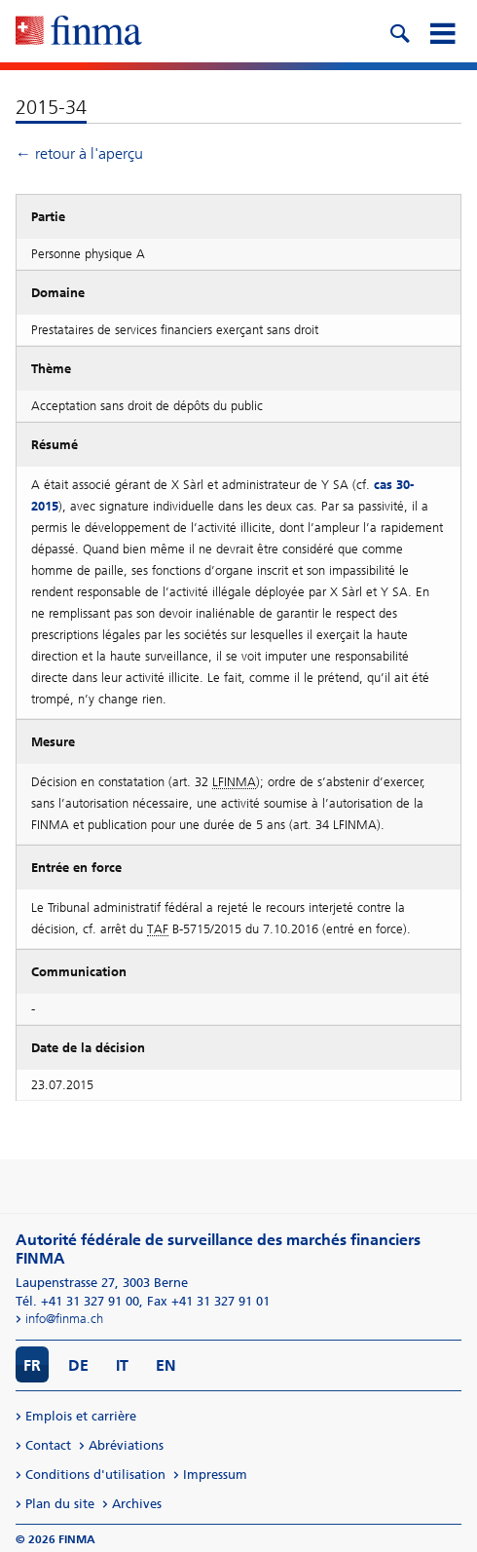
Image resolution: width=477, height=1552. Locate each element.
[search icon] (399, 31)
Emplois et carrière (80, 1416)
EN (166, 1365)
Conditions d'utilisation (95, 1474)
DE (78, 1365)
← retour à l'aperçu (79, 153)
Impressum (215, 1474)
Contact (48, 1445)
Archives (137, 1503)
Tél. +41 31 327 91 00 (77, 1301)
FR (32, 1365)
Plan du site (59, 1503)
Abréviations (126, 1445)
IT (122, 1365)
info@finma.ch (64, 1318)
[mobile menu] (441, 31)
